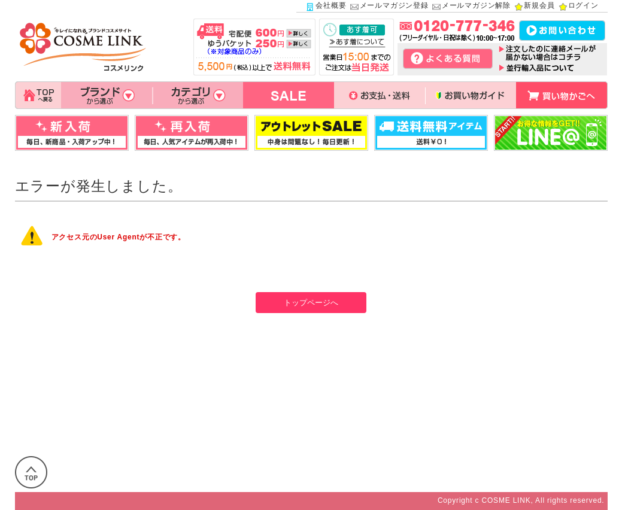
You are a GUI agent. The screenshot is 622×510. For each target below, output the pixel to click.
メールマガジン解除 (471, 6)
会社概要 (325, 6)
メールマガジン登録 (389, 6)
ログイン (578, 6)
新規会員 (533, 6)
